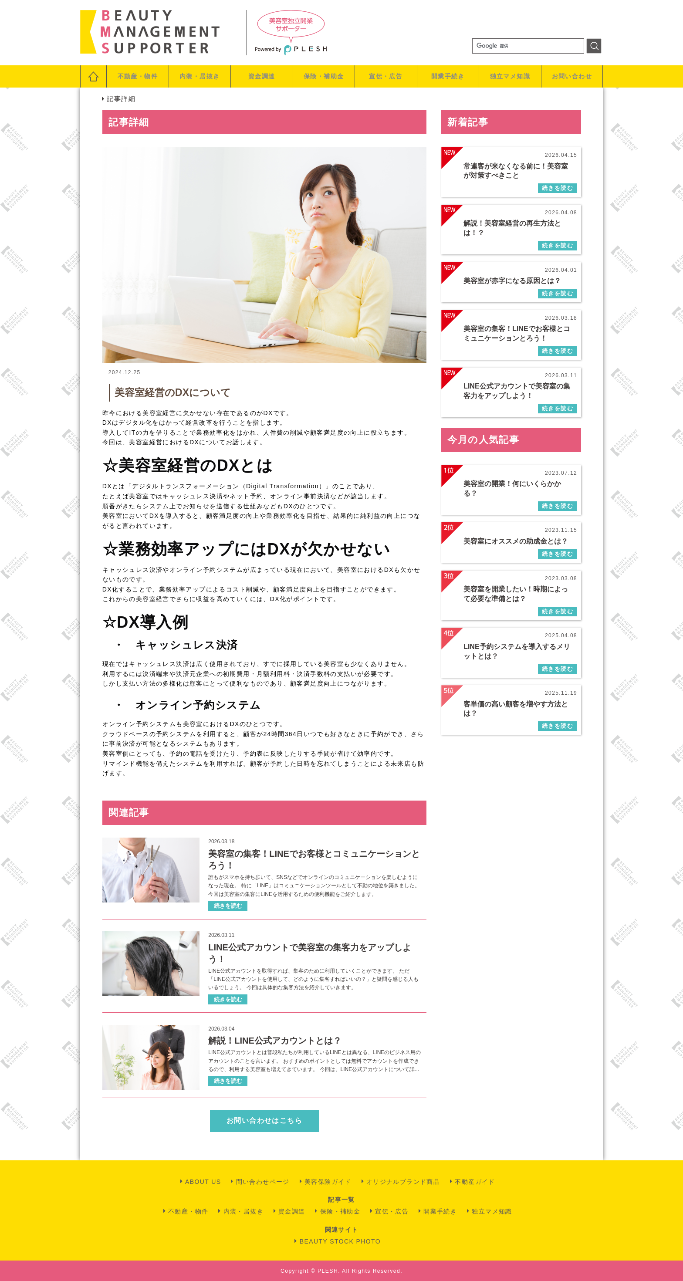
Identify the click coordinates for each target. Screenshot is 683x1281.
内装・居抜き (199, 76)
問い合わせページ (263, 1181)
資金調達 (261, 76)
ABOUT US (203, 1181)
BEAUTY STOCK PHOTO (340, 1241)
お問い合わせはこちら (264, 1120)
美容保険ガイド (328, 1181)
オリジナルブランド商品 (403, 1181)
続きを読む (228, 905)
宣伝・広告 (385, 76)
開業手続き (448, 76)
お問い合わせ (572, 76)
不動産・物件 (138, 76)
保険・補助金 (324, 76)
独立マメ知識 (510, 76)
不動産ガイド (475, 1181)
